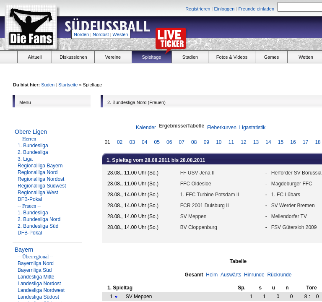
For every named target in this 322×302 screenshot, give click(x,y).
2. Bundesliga (33, 152)
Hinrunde (254, 275)
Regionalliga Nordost (41, 179)
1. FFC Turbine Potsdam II (209, 195)
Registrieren (197, 8)
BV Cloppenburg (198, 227)
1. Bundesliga (33, 145)
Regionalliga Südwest (42, 186)
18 (317, 142)
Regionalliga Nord (37, 172)
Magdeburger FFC (291, 184)
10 (218, 142)
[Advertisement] (264, 71)
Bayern (24, 249)
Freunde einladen (256, 8)
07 (181, 142)
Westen (120, 34)
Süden (48, 84)
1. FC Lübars (285, 195)
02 (119, 142)
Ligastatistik (252, 127)
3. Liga (25, 159)
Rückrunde (279, 275)
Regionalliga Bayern (40, 166)
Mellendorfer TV (289, 216)
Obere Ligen (31, 131)
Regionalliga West (38, 192)
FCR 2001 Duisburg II (204, 205)
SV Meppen (193, 216)
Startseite (68, 84)
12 (243, 142)
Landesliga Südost (38, 297)
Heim (212, 275)
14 (268, 142)
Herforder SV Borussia (296, 173)
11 (231, 142)
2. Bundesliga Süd (38, 226)
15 (280, 142)
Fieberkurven (221, 127)
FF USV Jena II (197, 173)
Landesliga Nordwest (41, 290)
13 (256, 142)
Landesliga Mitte (36, 277)
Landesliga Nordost (39, 283)
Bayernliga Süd (35, 270)
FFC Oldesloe (195, 184)
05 (157, 142)
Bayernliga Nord (36, 263)
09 (206, 142)
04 (144, 142)
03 (132, 142)
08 (194, 142)
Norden (81, 34)
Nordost (101, 34)
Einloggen (224, 8)
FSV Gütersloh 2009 (294, 227)
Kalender (146, 127)
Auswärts (231, 275)
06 (169, 142)
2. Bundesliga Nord (39, 219)
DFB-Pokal (30, 199)
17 (305, 142)
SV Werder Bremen (293, 205)
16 (293, 142)
